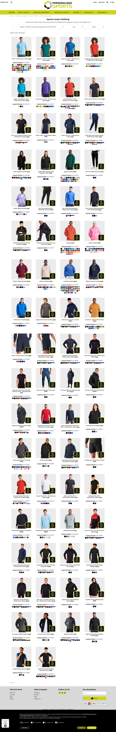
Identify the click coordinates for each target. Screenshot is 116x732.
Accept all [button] (91, 727)
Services (12, 694)
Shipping (37, 692)
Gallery (12, 699)
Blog (11, 696)
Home (11, 16)
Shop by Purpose (34, 16)
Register (102, 2)
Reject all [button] (81, 727)
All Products (17, 16)
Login (95, 2)
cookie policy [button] (44, 715)
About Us (12, 692)
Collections (25, 16)
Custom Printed (17, 62)
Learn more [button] (24, 727)
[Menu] (8, 720)
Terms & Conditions (61, 709)
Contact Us (37, 699)
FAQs (35, 696)
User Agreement (70, 709)
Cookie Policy (53, 709)
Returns (36, 694)
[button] (11, 2)
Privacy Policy (45, 709)
